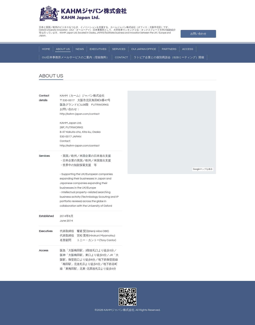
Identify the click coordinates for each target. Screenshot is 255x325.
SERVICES (118, 49)
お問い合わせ (198, 33)
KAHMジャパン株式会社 (119, 310)
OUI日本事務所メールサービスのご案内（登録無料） (75, 57)
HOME (46, 49)
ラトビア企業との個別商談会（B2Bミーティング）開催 (169, 57)
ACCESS (187, 49)
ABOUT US (63, 49)
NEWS (80, 49)
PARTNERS (169, 49)
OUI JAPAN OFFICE (143, 49)
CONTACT (121, 57)
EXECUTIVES (98, 49)
